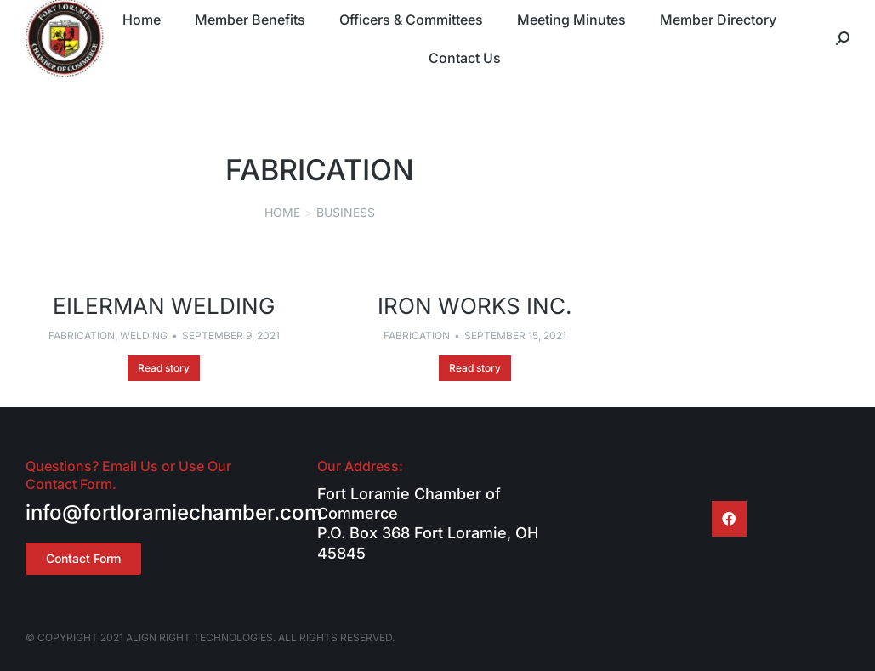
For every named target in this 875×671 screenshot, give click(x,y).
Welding (144, 335)
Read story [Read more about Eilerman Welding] (164, 367)
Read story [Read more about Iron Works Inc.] (475, 367)
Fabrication (81, 335)
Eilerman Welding (164, 306)
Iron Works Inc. (474, 306)
